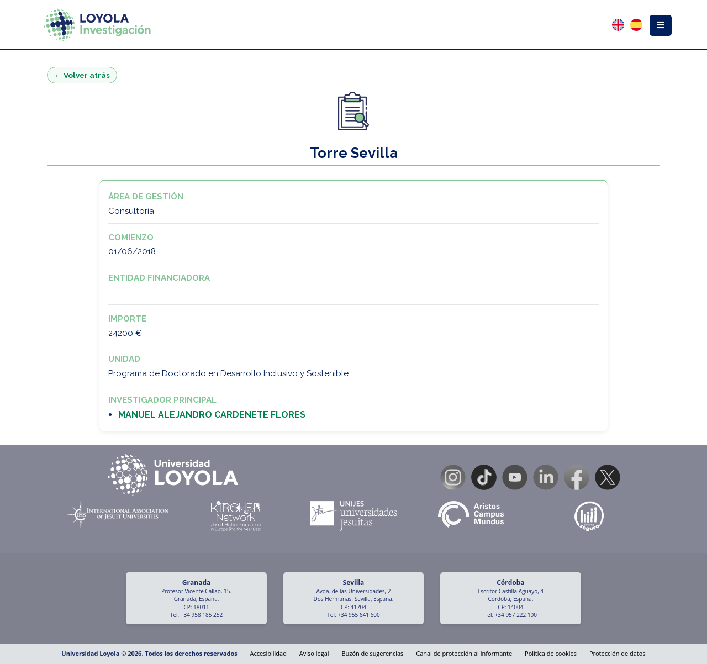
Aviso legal (314, 653)
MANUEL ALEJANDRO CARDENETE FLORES (211, 414)
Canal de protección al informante (464, 653)
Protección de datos (617, 653)
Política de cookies (551, 653)
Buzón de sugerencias (372, 653)
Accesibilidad (268, 653)
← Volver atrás (82, 75)
